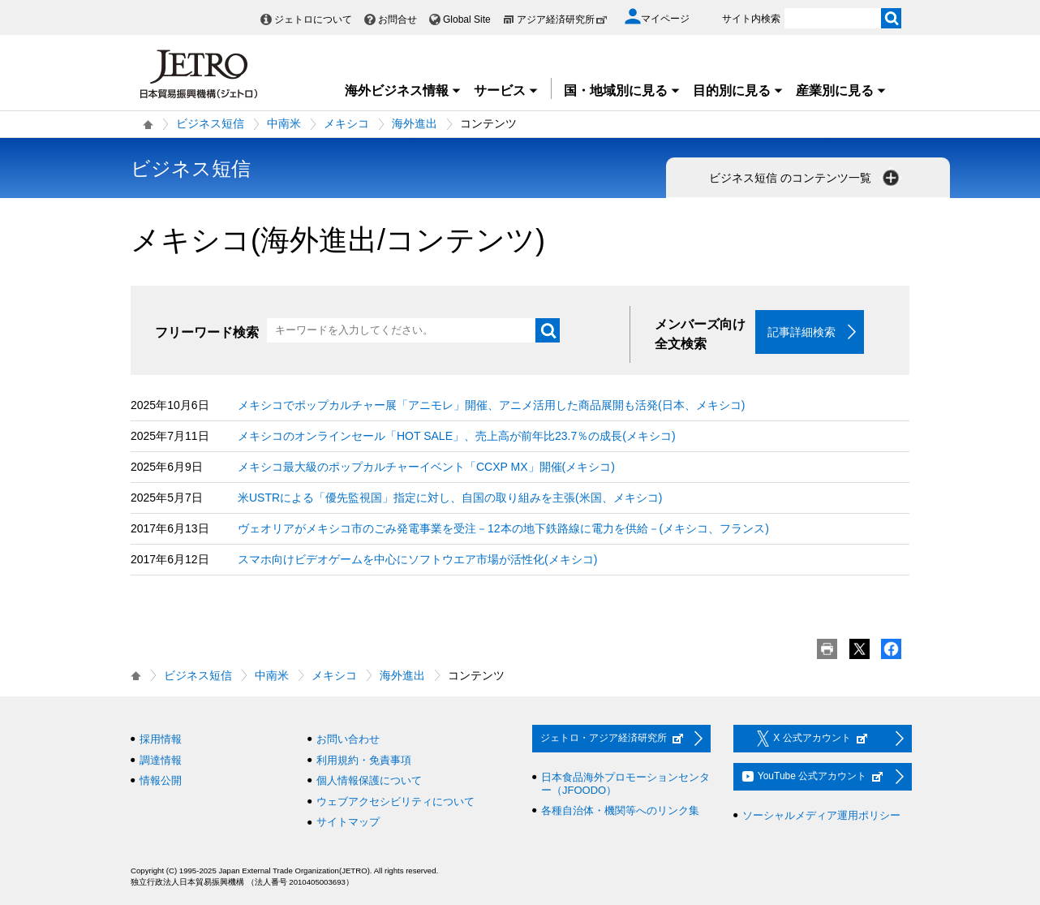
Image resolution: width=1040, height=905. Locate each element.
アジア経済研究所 (562, 19)
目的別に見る (738, 90)
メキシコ (346, 123)
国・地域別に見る (622, 90)
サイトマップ (348, 822)
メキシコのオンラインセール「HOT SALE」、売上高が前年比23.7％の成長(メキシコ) (457, 435)
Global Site (467, 19)
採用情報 (161, 739)
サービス (506, 90)
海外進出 (414, 123)
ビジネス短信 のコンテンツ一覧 (805, 177)
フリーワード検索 (207, 332)
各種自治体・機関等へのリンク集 (620, 810)
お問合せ (397, 19)
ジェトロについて (313, 19)
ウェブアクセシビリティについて (395, 801)
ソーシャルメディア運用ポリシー (821, 815)
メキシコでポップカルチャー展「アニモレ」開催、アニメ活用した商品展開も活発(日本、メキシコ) (491, 405)
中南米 (284, 123)
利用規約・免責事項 (363, 760)
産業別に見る (841, 90)
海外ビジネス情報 (403, 90)
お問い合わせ (348, 739)
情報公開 (161, 780)
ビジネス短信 (210, 123)
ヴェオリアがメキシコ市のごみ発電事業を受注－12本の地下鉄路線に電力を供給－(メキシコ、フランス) (503, 528)
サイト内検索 (751, 18)
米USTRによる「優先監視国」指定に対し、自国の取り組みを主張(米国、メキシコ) (450, 497)
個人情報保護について (369, 780)
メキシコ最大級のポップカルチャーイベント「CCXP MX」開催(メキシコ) (426, 466)
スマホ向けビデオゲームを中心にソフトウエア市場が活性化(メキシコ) (417, 559)
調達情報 (161, 760)
